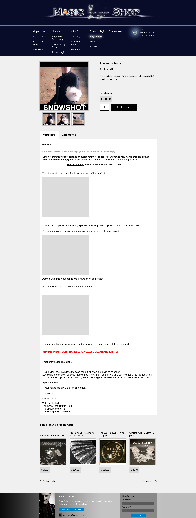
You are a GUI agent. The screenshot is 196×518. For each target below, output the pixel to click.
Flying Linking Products (58, 46)
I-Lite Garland (77, 49)
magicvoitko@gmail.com (74, 515)
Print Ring (75, 36)
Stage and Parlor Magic (58, 38)
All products (39, 31)
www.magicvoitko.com (71, 509)
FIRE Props (38, 49)
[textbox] (104, 107)
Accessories (95, 46)
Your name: (126, 500)
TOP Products (39, 36)
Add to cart (124, 107)
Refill (92, 41)
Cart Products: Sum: (147, 32)
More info (49, 135)
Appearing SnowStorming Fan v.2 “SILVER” (82, 434)
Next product (148, 481)
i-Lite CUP (76, 31)
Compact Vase (115, 31)
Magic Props (96, 36)
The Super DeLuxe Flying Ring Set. (111, 434)
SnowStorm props (76, 43)
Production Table (38, 43)
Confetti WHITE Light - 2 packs (141, 434)
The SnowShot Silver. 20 (52, 435)
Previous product (49, 481)
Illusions (56, 31)
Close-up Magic (97, 31)
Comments (69, 135)
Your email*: (126, 507)
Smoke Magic (58, 52)
